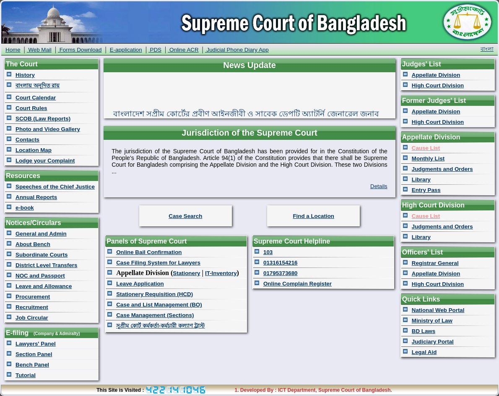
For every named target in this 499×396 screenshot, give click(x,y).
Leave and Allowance (44, 286)
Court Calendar (36, 97)
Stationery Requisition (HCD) (154, 294)
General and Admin (41, 234)
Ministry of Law (432, 320)
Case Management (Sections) (155, 315)
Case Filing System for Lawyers (158, 263)
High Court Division (438, 85)
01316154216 (280, 263)
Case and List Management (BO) (159, 305)
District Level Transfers (46, 265)
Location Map (34, 150)
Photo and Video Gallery (48, 129)
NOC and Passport (40, 276)
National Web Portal (438, 310)
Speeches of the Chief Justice (55, 187)
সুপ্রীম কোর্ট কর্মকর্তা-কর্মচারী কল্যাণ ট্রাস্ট (160, 326)
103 (268, 252)
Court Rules (31, 108)
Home (13, 50)
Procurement (33, 297)
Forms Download (79, 50)
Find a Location (313, 216)
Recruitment (32, 307)
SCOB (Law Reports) (43, 118)
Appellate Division (436, 75)
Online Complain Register (297, 284)
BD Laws (423, 331)
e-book (25, 208)
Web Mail (39, 50)
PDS (154, 50)
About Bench (33, 244)
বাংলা (487, 49)
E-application (126, 50)
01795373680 (280, 273)
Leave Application (140, 284)
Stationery (186, 273)
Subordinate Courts (42, 255)
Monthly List (428, 158)
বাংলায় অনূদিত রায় (38, 85)
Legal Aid (424, 352)
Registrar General (435, 263)
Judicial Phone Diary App (237, 50)
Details (378, 186)
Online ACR (183, 50)
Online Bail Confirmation (149, 252)
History (25, 75)
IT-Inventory (221, 273)
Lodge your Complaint (45, 160)
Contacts (27, 139)
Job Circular (32, 318)
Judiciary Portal (433, 341)
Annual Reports (36, 197)
